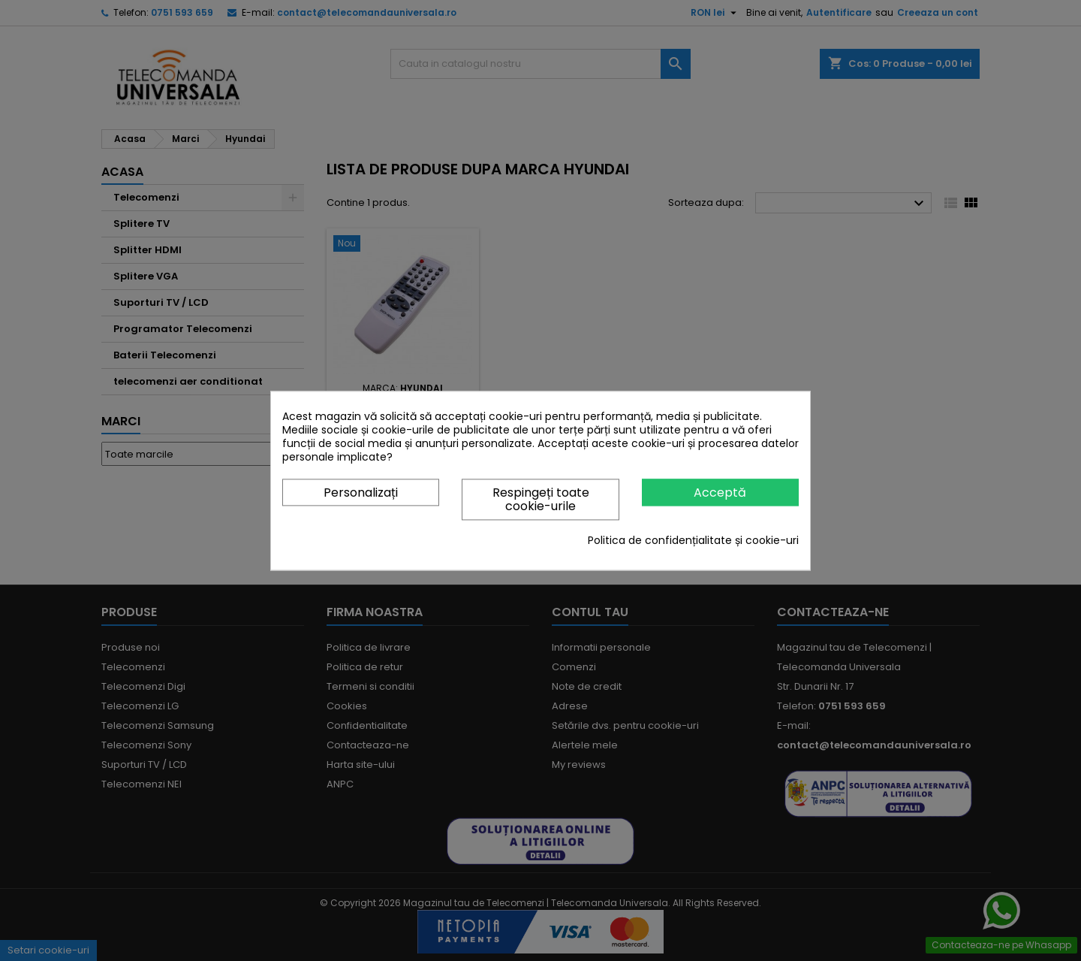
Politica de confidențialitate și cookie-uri (693, 540)
